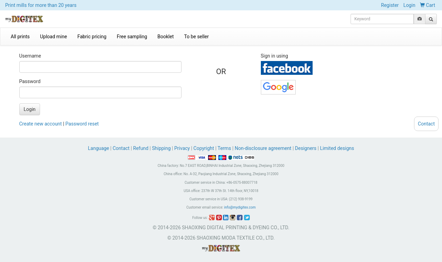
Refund (140, 148)
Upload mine (53, 36)
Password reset (82, 124)
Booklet (165, 36)
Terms (224, 148)
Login (409, 5)
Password (30, 81)
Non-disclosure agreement (263, 148)
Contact (121, 148)
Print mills (41, 5)
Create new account (40, 124)
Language (99, 148)
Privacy (182, 148)
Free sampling (132, 36)
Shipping (161, 148)
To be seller (196, 36)
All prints (20, 36)
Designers (305, 148)
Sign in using (274, 56)
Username (30, 56)
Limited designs (337, 148)
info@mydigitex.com (240, 207)
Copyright (204, 148)
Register (390, 5)
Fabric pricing (91, 36)
